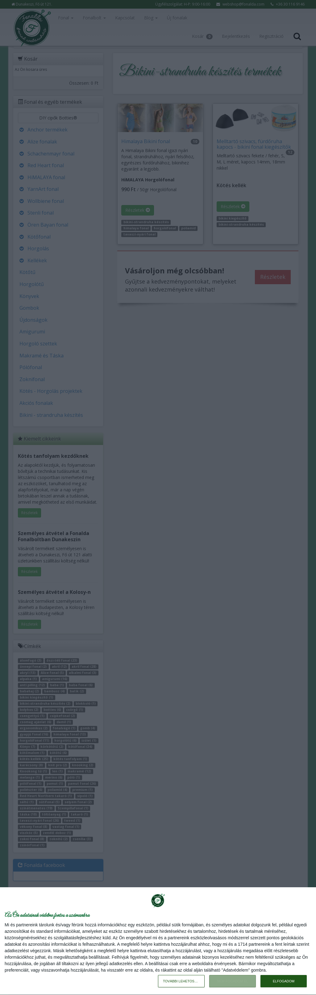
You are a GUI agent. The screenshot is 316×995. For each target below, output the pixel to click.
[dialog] (158, 941)
